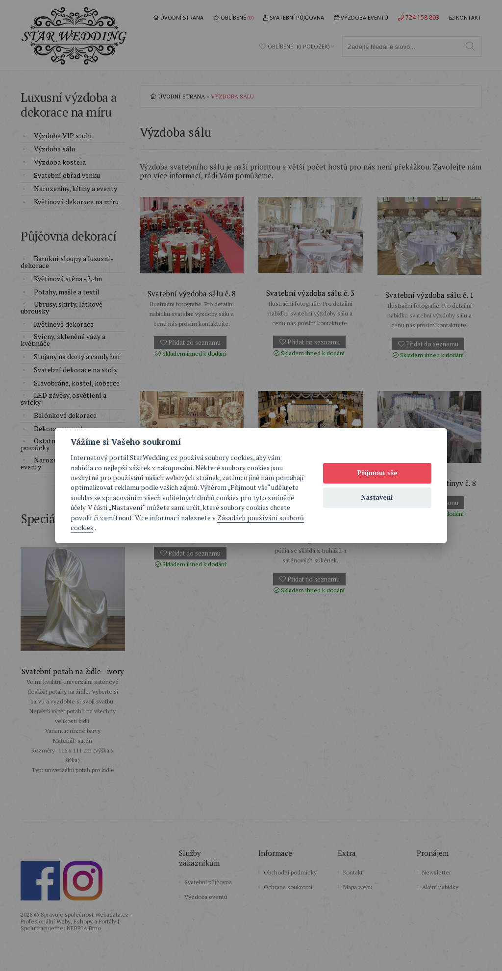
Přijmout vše (377, 472)
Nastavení (377, 497)
